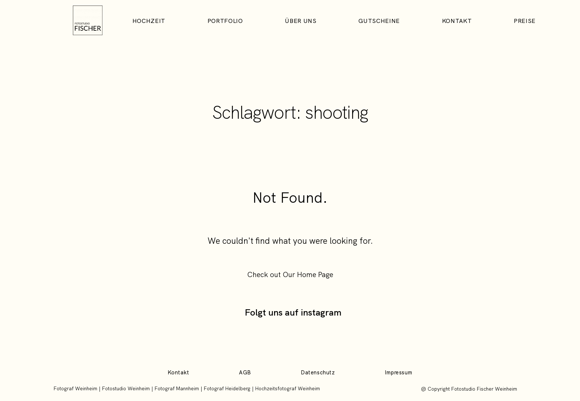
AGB (245, 372)
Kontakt (457, 21)
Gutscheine (378, 21)
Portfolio (225, 21)
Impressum (398, 372)
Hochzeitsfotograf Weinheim (287, 388)
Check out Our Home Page (290, 274)
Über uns (300, 21)
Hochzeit (148, 21)
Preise (525, 21)
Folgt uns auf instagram (293, 312)
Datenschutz (318, 372)
